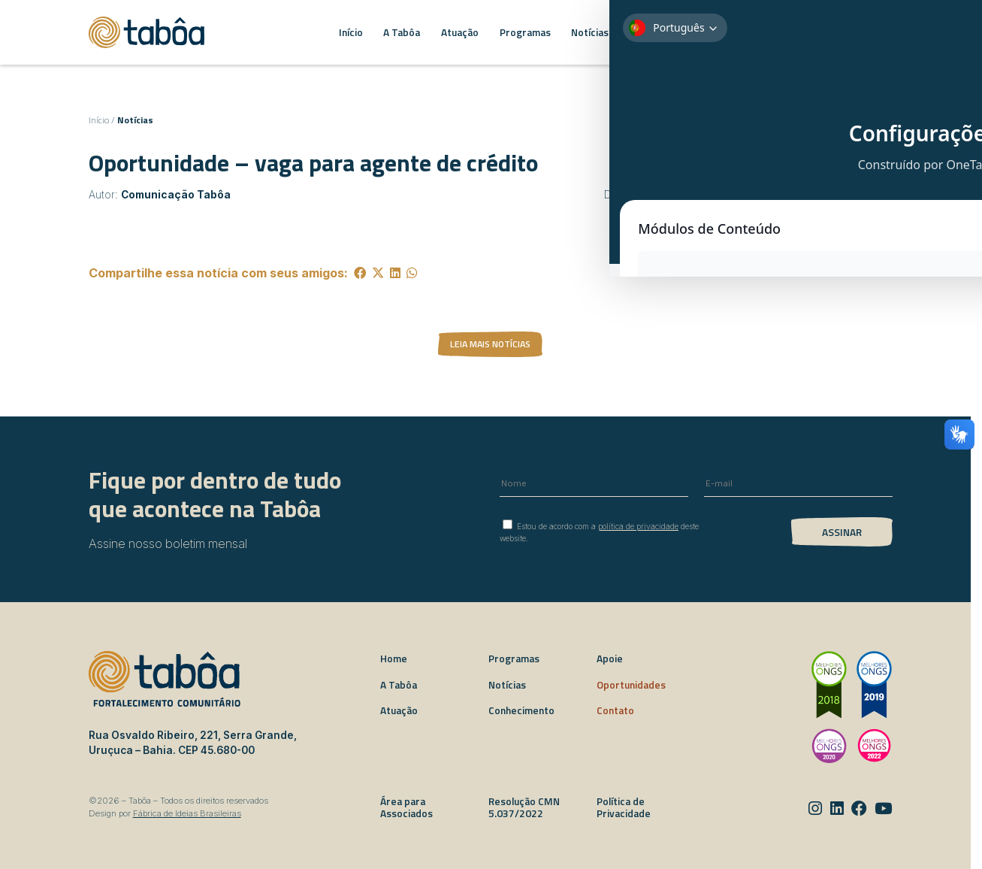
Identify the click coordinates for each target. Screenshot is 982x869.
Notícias (135, 120)
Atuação (399, 710)
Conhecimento (521, 710)
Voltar (662, 157)
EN (861, 32)
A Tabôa (398, 684)
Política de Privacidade (624, 807)
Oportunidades (631, 684)
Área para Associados (406, 807)
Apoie (610, 658)
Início (99, 120)
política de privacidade (638, 526)
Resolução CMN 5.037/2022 (524, 807)
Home (393, 658)
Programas (513, 658)
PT (846, 32)
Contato (615, 710)
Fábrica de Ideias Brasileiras (187, 813)
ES (875, 32)
